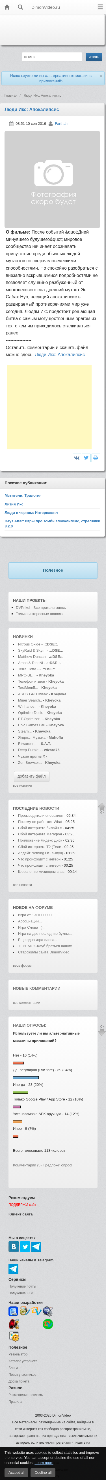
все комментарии (26, 1003)
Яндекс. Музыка (32, 737)
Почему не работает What (40, 822)
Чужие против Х (31, 756)
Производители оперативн (40, 815)
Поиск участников (22, 1375)
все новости (22, 885)
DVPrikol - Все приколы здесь (41, 607)
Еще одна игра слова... (37, 940)
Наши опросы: (29, 1025)
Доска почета (18, 1381)
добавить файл (32, 776)
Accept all (16, 1472)
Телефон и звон (31, 681)
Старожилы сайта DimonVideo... (45, 952)
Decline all (42, 1472)
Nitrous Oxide (29, 644)
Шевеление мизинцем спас (41, 871)
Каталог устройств (22, 1361)
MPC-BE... (26, 675)
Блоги (13, 1368)
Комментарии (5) (27, 1165)
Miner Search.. (30, 700)
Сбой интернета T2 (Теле (39, 847)
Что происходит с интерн (39, 859)
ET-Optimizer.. (29, 719)
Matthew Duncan (32, 656)
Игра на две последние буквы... (45, 933)
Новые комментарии (36, 988)
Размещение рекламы (26, 1395)
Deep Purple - (30, 750)
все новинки (22, 785)
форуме (44, 907)
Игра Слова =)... (32, 927)
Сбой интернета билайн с (40, 828)
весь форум (22, 966)
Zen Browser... (30, 762)
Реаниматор (18, 1354)
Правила (15, 1402)
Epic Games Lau (31, 725)
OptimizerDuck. (30, 713)
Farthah (61, 123)
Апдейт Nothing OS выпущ (40, 853)
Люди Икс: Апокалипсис (60, 354)
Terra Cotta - (29, 669)
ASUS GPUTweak (33, 694)
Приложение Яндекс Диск (40, 840)
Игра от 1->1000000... (36, 915)
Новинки (23, 636)
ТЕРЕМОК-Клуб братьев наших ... (47, 946)
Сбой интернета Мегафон (40, 834)
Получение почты (22, 1286)
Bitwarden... (28, 744)
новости (49, 808)
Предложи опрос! (57, 1165)
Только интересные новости (40, 614)
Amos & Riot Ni (30, 663)
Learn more (43, 1463)
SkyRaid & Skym (32, 650)
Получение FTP (20, 1293)
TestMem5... (28, 687)
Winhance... (28, 706)
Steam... (25, 731)
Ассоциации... (30, 921)
